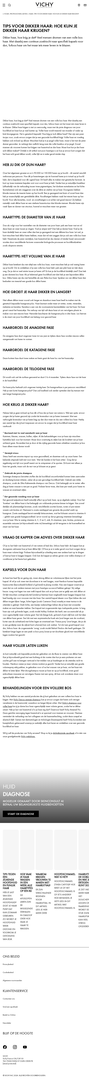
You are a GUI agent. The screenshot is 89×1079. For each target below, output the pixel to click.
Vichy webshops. (28, 736)
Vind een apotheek (10, 1007)
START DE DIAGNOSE (21, 814)
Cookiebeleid (8, 972)
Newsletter (7, 1023)
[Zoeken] (9, 5)
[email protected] (9, 1063)
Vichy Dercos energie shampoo (27, 699)
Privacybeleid (8, 964)
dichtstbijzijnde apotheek (63, 733)
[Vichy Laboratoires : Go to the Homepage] (44, 5)
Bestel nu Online (9, 1015)
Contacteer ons (9, 998)
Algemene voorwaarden (12, 980)
